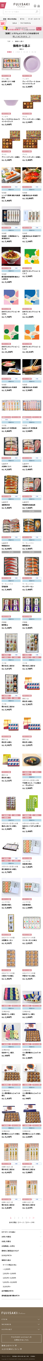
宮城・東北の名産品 (10, 19)
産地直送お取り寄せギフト (11, 1295)
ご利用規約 (32, 1356)
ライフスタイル (25, 23)
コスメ (14, 23)
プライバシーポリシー (6, 1356)
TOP (8, 41)
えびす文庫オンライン (11, 1349)
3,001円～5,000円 (9, 1278)
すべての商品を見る (10, 1265)
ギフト (22, 19)
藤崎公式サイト (8, 1345)
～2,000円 (6, 1269)
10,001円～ (7, 1286)
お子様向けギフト (8, 1291)
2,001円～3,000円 (9, 1273)
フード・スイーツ (34, 19)
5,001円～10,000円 (10, 1282)
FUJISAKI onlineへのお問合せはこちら (21, 1338)
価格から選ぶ (19, 41)
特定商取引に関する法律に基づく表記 (20, 1356)
